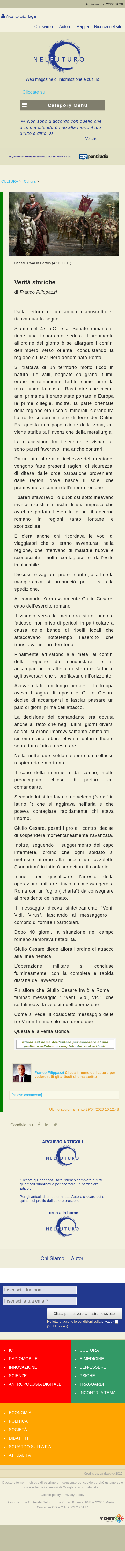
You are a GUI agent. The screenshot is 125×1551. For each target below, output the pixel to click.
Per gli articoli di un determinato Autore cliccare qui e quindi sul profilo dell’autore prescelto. (62, 1199)
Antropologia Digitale (35, 1384)
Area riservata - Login (21, 17)
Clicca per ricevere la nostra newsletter (85, 1314)
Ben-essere (93, 1367)
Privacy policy (74, 1495)
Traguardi (92, 1384)
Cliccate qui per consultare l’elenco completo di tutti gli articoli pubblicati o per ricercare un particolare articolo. (61, 1184)
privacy (107, 1321)
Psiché (87, 1376)
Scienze (18, 1376)
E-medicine (92, 1359)
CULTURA (9, 181)
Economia (20, 1413)
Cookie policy (51, 1495)
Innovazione (23, 1367)
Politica (18, 1421)
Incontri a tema (98, 1392)
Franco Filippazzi (50, 1073)
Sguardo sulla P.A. (30, 1447)
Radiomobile (23, 1359)
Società (18, 1430)
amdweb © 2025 (111, 1473)
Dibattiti (18, 1438)
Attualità (20, 1455)
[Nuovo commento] (27, 1095)
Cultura (29, 181)
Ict (12, 1350)
